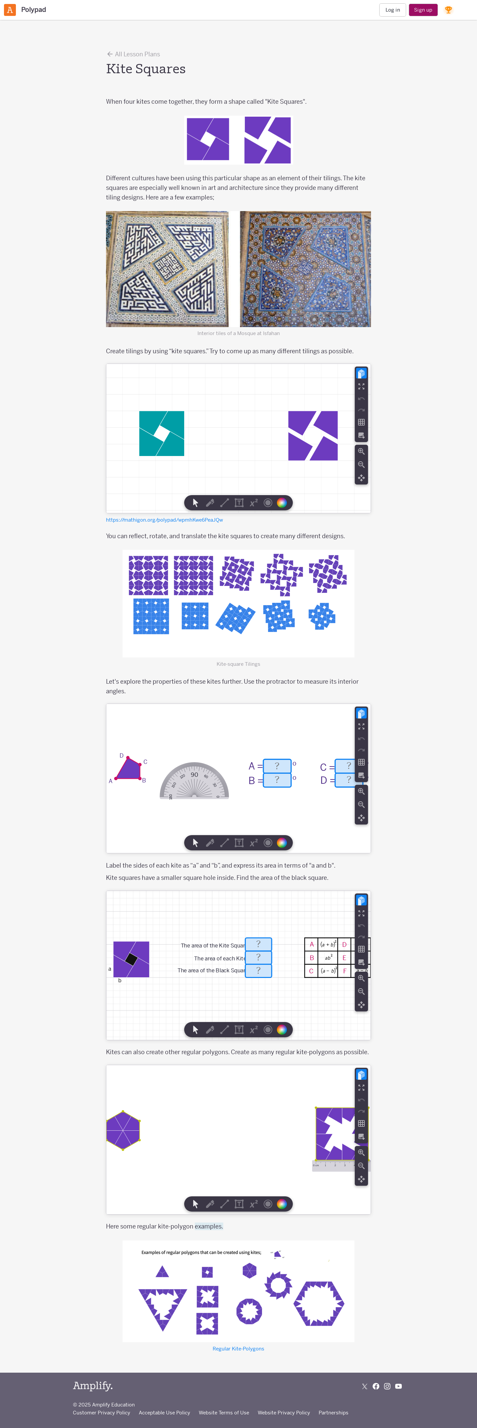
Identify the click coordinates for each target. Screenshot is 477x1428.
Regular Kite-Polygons (238, 1348)
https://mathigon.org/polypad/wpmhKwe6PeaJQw (164, 520)
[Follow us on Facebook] (376, 1386)
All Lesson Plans (133, 54)
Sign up (423, 10)
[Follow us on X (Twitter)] (364, 1386)
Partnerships (333, 1412)
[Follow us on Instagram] (387, 1386)
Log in (393, 10)
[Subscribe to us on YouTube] (398, 1386)
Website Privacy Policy (284, 1412)
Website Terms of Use (224, 1412)
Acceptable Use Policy (164, 1412)
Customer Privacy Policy (101, 1412)
